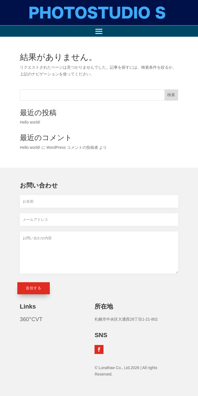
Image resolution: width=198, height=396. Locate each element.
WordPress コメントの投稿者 (72, 147)
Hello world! (30, 122)
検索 (171, 94)
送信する (33, 288)
